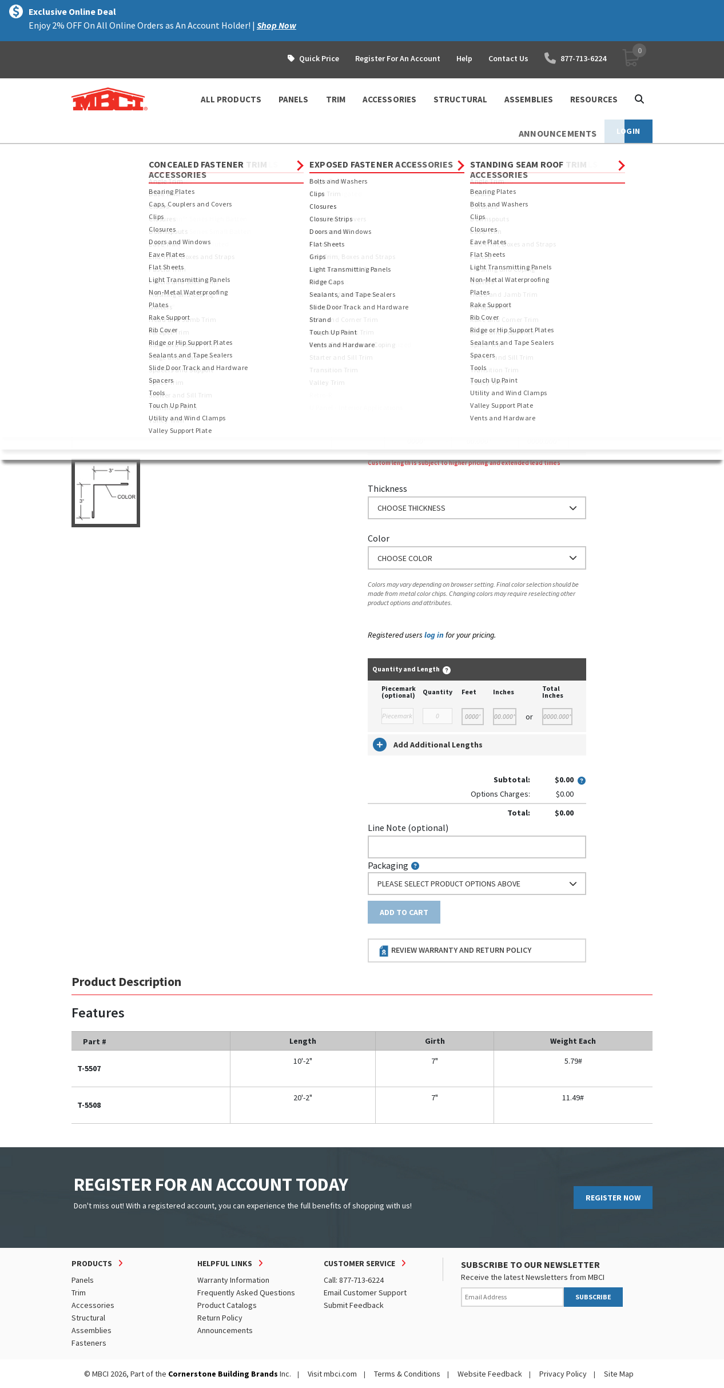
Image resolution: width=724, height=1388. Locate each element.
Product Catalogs (227, 1305)
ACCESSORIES (389, 99)
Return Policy (219, 1318)
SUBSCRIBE (593, 1296)
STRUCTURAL (460, 99)
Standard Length (400, 329)
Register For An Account (397, 58)
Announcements (225, 1330)
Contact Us (508, 58)
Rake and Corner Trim (322, 154)
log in (434, 635)
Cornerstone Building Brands (223, 1374)
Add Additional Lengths (428, 744)
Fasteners (88, 1343)
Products (121, 154)
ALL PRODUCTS (231, 99)
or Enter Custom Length (416, 392)
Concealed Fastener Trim (226, 154)
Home (81, 154)
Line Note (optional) (408, 827)
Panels (82, 1280)
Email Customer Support (365, 1292)
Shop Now (276, 25)
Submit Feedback (354, 1305)
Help (464, 58)
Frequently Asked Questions (246, 1292)
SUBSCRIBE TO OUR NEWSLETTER (530, 1264)
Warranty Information (233, 1280)
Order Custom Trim (413, 256)
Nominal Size (394, 279)
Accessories (92, 1305)
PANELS (294, 99)
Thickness (387, 488)
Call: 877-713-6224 (354, 1280)
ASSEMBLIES (528, 99)
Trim (160, 154)
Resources (594, 99)
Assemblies (91, 1330)
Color (378, 538)
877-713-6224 (575, 58)
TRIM (335, 99)
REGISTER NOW (613, 1197)
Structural (88, 1318)
